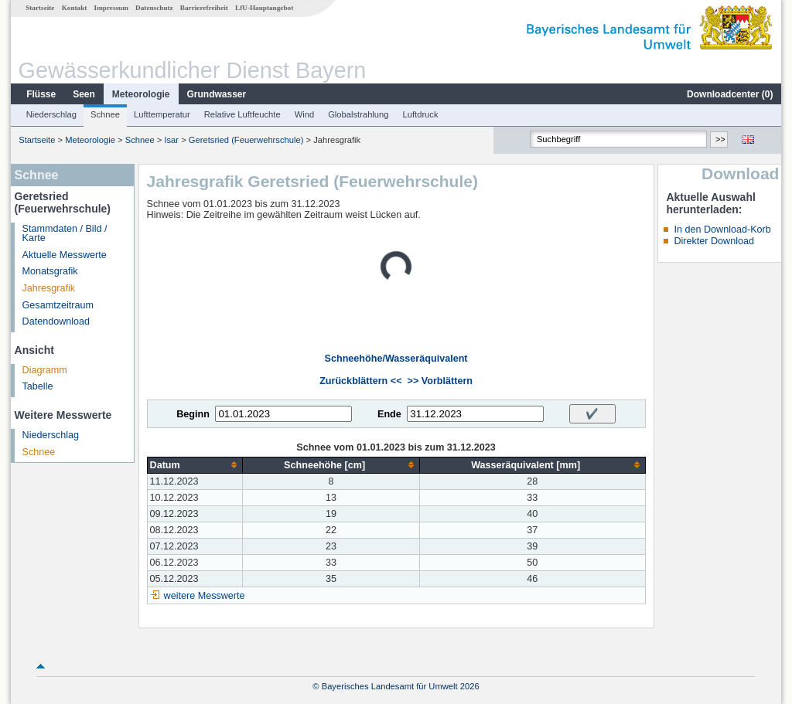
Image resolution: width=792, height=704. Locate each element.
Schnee (105, 114)
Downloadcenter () (730, 94)
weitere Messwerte (204, 595)
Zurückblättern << (360, 381)
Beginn (193, 414)
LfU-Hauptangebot (264, 8)
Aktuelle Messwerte (64, 255)
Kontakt (74, 8)
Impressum (111, 8)
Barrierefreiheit (204, 8)
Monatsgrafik (50, 271)
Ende (389, 414)
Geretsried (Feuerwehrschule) (246, 140)
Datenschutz (154, 8)
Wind (305, 114)
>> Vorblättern (440, 381)
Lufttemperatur (162, 114)
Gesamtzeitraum (58, 305)
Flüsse (41, 94)
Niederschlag (51, 114)
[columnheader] (195, 465)
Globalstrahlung (358, 114)
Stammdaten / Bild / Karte (65, 233)
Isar (171, 140)
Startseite (40, 8)
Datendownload (56, 321)
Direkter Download (714, 241)
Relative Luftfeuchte (242, 114)
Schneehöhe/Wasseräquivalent (396, 358)
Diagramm (44, 370)
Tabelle (37, 386)
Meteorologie (141, 94)
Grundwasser (217, 94)
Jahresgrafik (49, 288)
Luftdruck (421, 114)
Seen (84, 94)
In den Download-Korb (722, 229)
